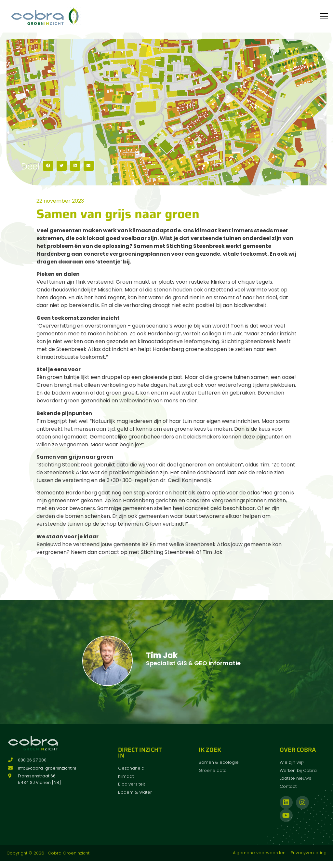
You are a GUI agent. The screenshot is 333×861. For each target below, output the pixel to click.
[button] (48, 166)
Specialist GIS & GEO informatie (193, 663)
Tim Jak (162, 655)
